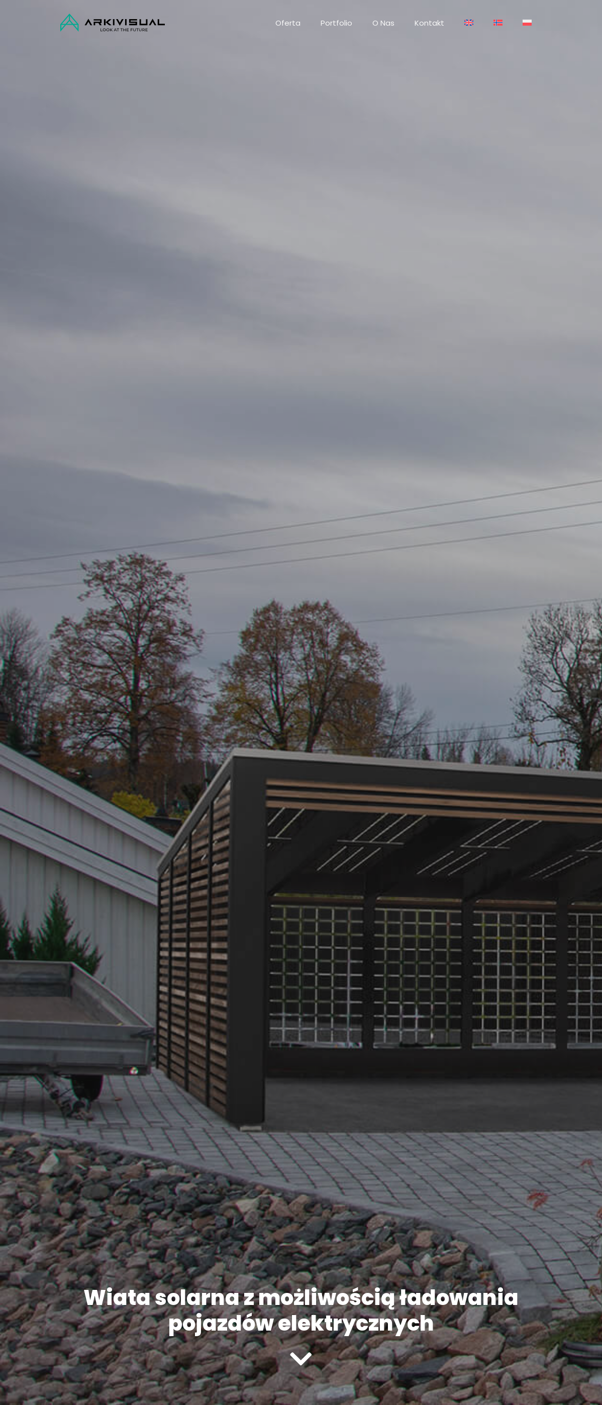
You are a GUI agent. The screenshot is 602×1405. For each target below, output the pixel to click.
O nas (383, 23)
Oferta (287, 23)
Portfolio (336, 23)
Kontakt (429, 23)
